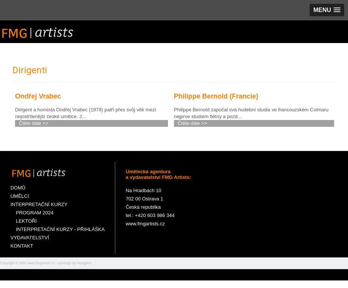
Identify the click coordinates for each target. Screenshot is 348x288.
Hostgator (84, 263)
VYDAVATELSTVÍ (30, 237)
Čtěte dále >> (33, 123)
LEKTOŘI (24, 221)
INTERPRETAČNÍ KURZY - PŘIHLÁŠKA (58, 229)
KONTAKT (22, 246)
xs (59, 263)
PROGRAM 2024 (32, 213)
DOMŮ (18, 188)
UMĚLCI (20, 196)
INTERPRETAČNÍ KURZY (39, 204)
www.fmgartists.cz (41, 263)
